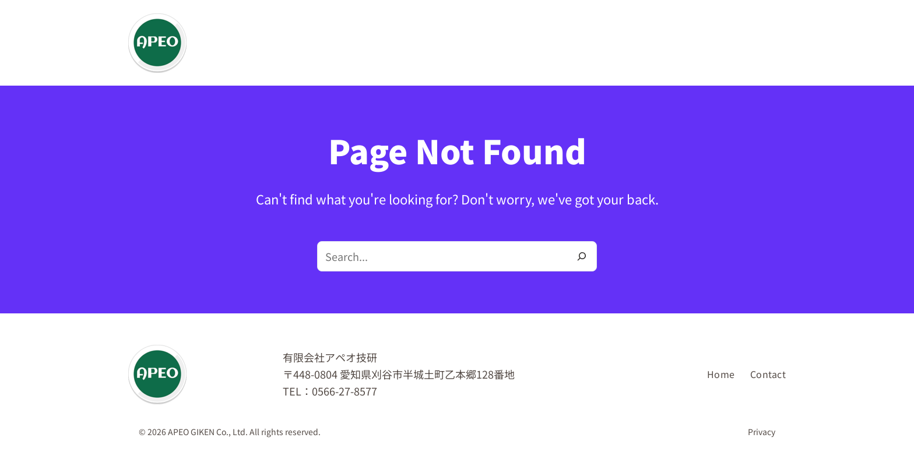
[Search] (582, 256)
